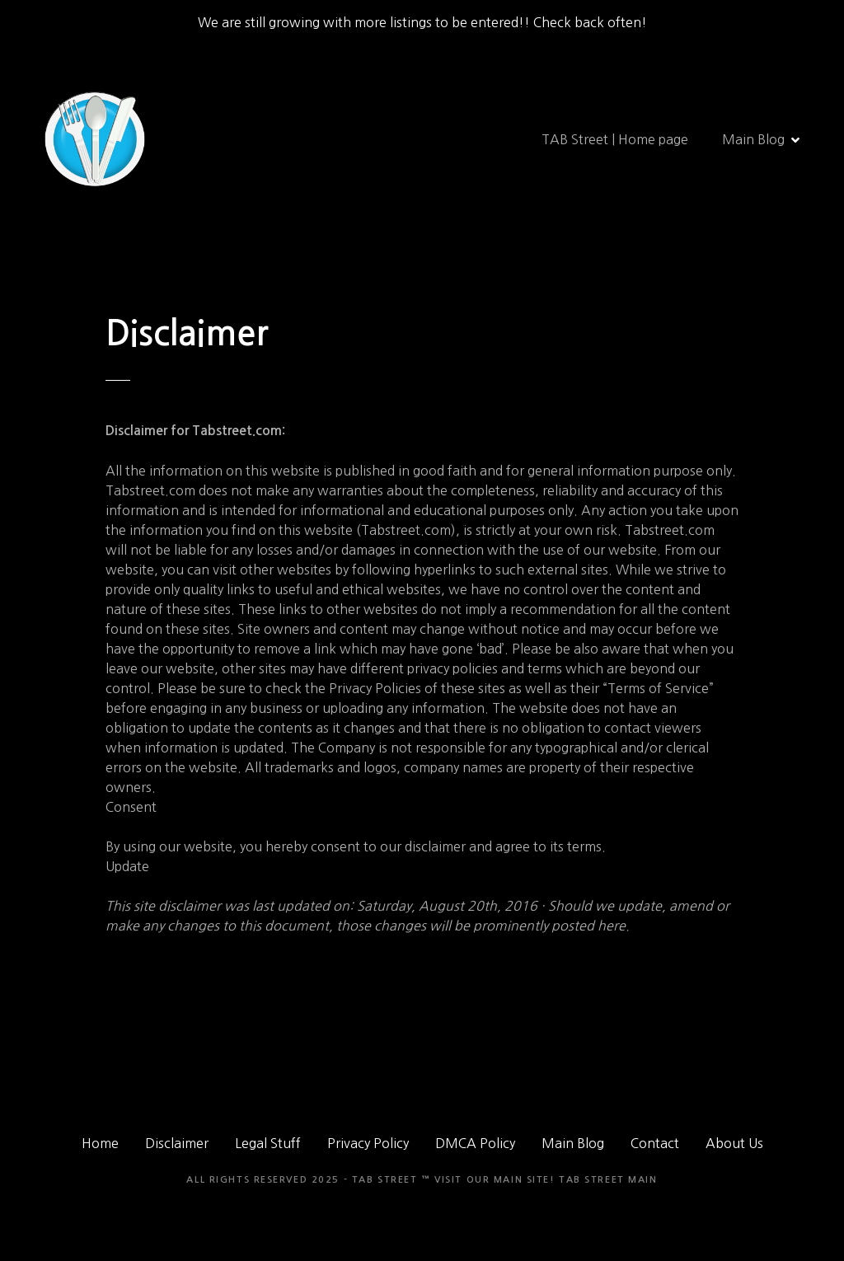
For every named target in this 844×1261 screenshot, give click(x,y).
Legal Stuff (268, 1143)
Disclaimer (177, 1143)
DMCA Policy (475, 1143)
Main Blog (753, 139)
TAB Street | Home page (615, 139)
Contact (655, 1143)
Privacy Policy (368, 1143)
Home (100, 1143)
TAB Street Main (608, 1179)
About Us (734, 1143)
